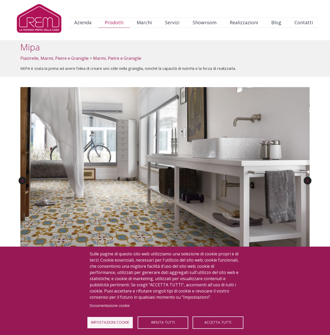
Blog (276, 22)
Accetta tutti (217, 322)
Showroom (205, 22)
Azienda (83, 22)
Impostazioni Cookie (110, 322)
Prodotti (114, 22)
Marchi (144, 22)
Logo (39, 19)
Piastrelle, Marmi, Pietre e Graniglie (54, 58)
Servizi (172, 22)
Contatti (303, 22)
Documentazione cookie (110, 305)
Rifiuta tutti (163, 322)
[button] (165, 169)
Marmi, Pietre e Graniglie (117, 58)
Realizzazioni (244, 22)
